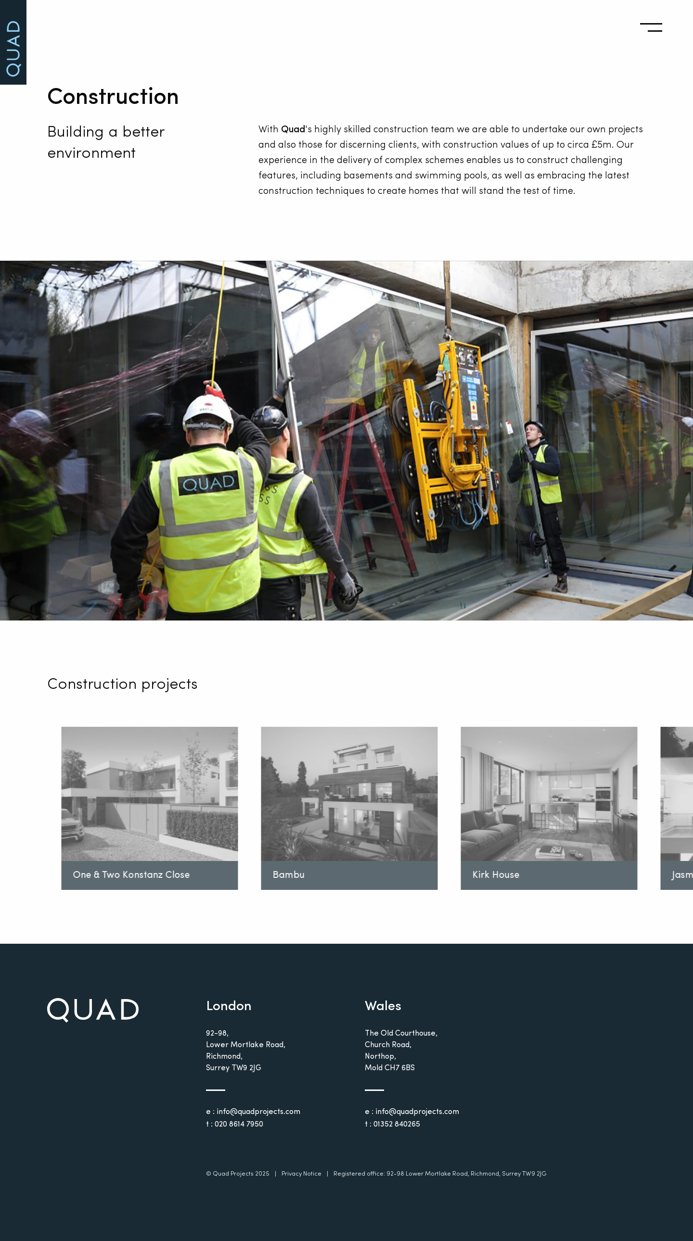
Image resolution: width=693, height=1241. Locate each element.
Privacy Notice (301, 1174)
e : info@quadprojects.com (253, 1112)
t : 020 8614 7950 (234, 1124)
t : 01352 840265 (392, 1124)
